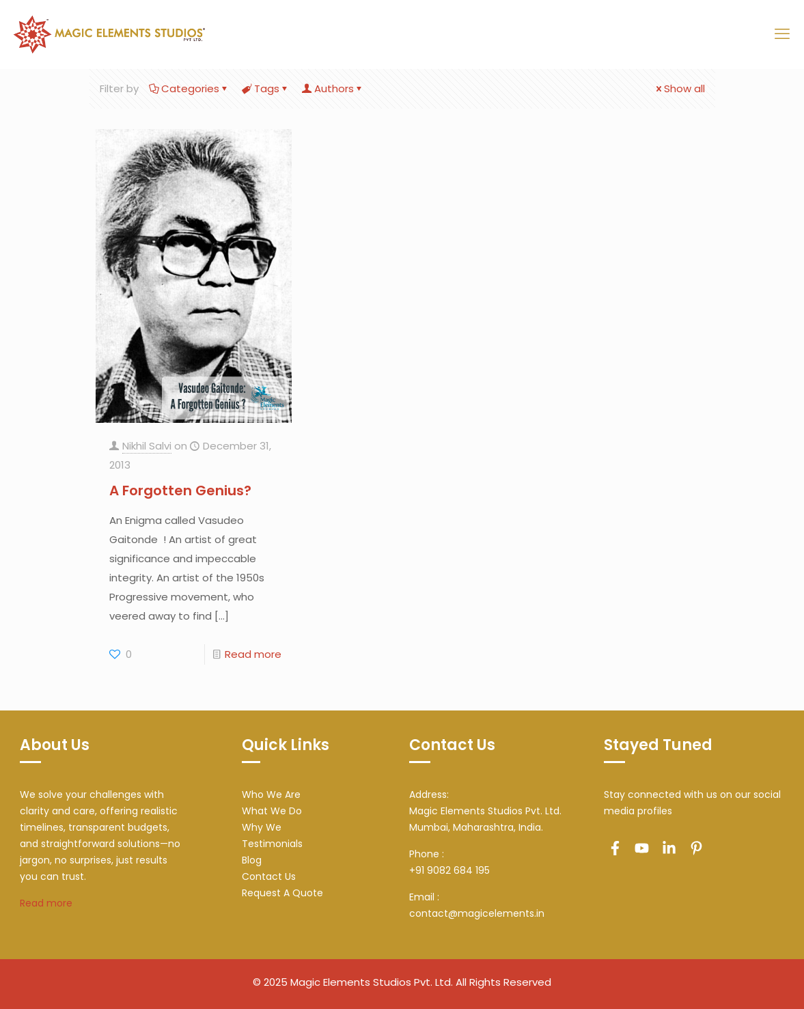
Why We (261, 827)
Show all (679, 88)
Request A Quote (282, 893)
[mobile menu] (782, 34)
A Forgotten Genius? (180, 490)
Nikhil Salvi (146, 446)
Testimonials (272, 844)
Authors (333, 88)
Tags (266, 88)
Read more (253, 654)
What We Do (272, 811)
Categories (189, 88)
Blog (252, 860)
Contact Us (269, 876)
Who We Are (271, 794)
